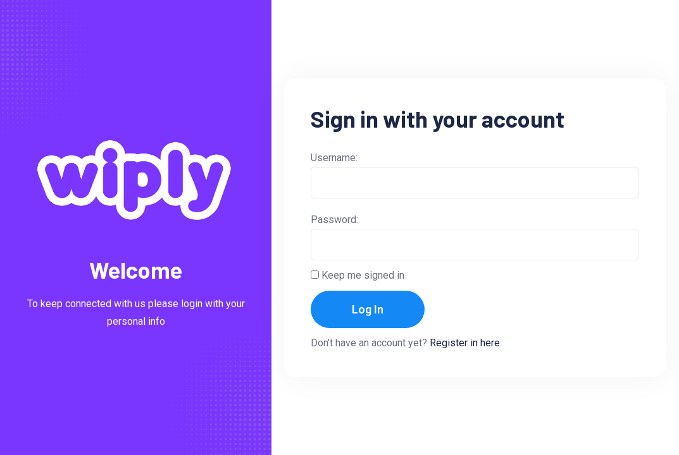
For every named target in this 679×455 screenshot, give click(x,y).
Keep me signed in (362, 275)
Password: (334, 220)
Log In (367, 309)
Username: (334, 158)
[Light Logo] (135, 179)
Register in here (465, 343)
